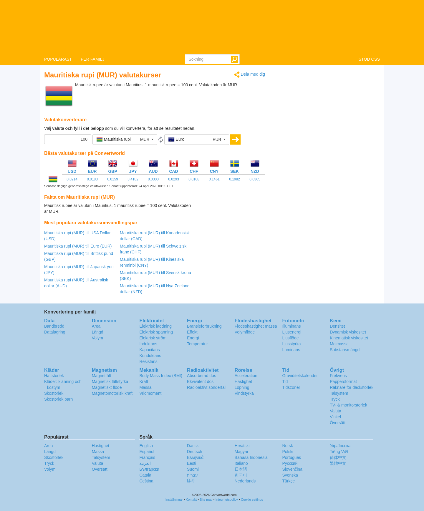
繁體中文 (338, 463)
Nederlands (245, 481)
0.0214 (72, 179)
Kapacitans (149, 349)
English (146, 445)
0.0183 (92, 179)
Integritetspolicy (227, 499)
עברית (192, 475)
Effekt (192, 332)
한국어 (241, 475)
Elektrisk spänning (156, 332)
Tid (285, 381)
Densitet (337, 326)
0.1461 (214, 179)
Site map (206, 499)
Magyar (242, 451)
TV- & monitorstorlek (348, 405)
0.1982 (234, 179)
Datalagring (54, 332)
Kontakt (191, 499)
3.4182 (132, 179)
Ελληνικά (195, 457)
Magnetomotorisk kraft (112, 393)
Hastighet (243, 381)
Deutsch (194, 451)
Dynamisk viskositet (348, 332)
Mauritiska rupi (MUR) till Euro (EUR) (78, 246)
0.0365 (254, 179)
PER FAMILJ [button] (92, 59)
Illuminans (291, 326)
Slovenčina (292, 469)
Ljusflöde (290, 338)
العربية (145, 463)
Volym (97, 338)
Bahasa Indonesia (251, 457)
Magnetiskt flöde (107, 387)
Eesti (191, 463)
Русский (289, 463)
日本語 (241, 469)
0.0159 (112, 179)
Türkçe (288, 481)
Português (291, 457)
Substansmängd (345, 349)
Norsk (287, 445)
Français (147, 457)
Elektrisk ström (152, 338)
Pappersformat (343, 381)
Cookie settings (252, 499)
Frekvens (338, 375)
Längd (97, 332)
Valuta (335, 411)
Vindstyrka (244, 393)
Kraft (143, 381)
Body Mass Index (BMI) (160, 375)
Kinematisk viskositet (349, 338)
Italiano (241, 463)
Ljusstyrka (291, 343)
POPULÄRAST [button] (58, 59)
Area (96, 326)
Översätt (337, 422)
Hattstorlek (54, 375)
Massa (145, 387)
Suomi (193, 469)
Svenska (290, 475)
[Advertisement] (228, 217)
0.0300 (153, 179)
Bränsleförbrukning (204, 326)
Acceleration (246, 375)
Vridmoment (150, 393)
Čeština (146, 481)
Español (146, 451)
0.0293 (173, 179)
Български (149, 469)
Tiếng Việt (339, 451)
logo (212, 26)
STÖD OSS (369, 59)
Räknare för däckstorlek (351, 387)
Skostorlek (53, 393)
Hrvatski (242, 445)
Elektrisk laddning (155, 326)
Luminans (291, 349)
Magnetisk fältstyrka (110, 381)
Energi (193, 338)
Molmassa (339, 343)
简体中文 (338, 457)
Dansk (193, 445)
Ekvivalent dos (200, 381)
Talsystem (339, 393)
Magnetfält (101, 375)
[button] (124, 139)
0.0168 (193, 179)
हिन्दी (191, 481)
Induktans (148, 343)
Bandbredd (54, 326)
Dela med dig (249, 75)
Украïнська (340, 445)
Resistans (148, 361)
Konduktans (150, 355)
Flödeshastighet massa (256, 326)
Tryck (335, 399)
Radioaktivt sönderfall (206, 387)
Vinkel (335, 416)
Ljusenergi (291, 332)
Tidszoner (291, 387)
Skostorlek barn (58, 399)
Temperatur (197, 343)
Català (145, 475)
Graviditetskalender (300, 375)
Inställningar (174, 499)
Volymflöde (245, 332)
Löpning (242, 387)
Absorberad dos (201, 375)
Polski (287, 451)
